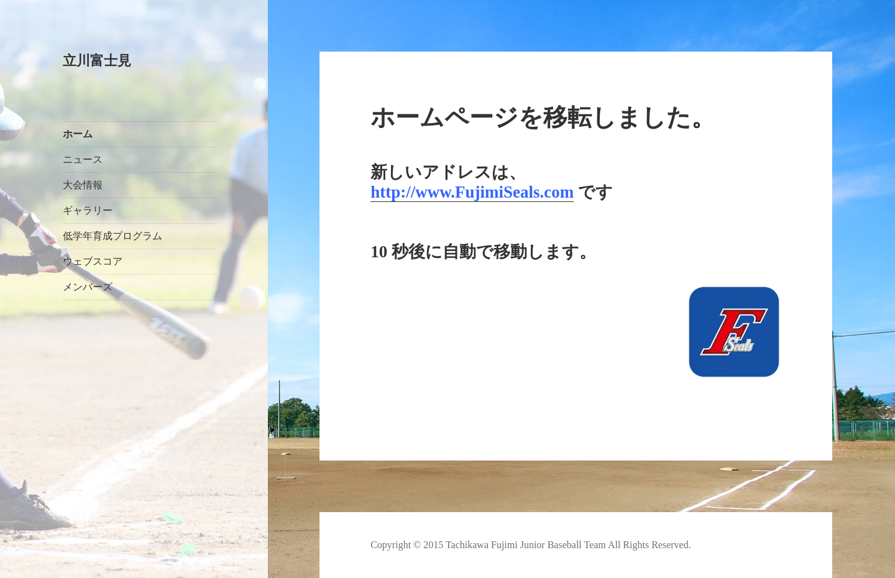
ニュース (83, 159)
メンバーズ (87, 287)
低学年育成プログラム (112, 236)
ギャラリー (87, 210)
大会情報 (83, 185)
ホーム (78, 134)
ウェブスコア (92, 261)
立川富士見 (97, 60)
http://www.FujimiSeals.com (472, 192)
